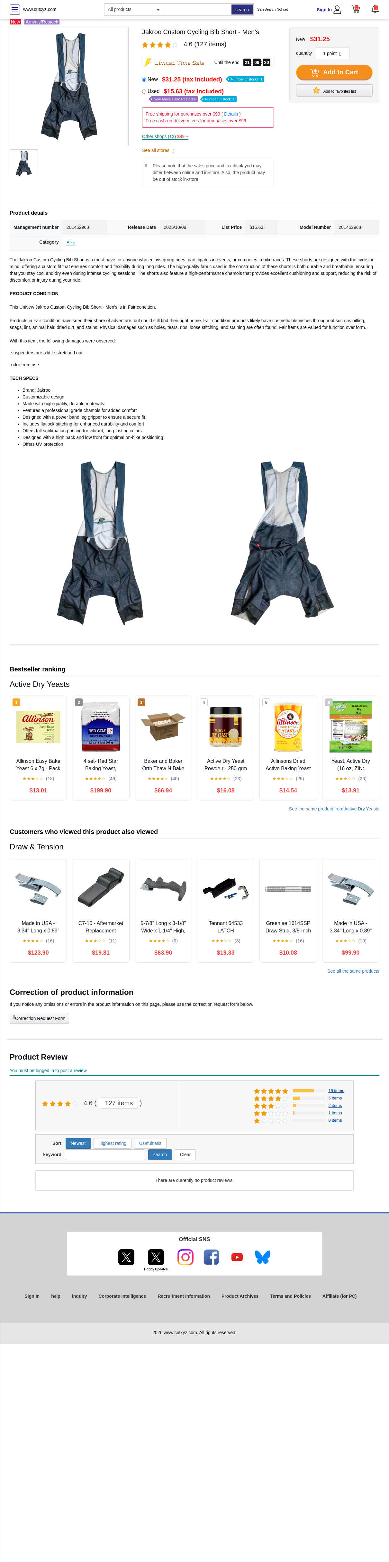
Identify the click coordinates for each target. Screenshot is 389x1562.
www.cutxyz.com (39, 9)
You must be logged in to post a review (48, 1070)
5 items (335, 1098)
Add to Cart (334, 73)
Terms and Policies (290, 1296)
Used (192, 95)
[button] (375, 9)
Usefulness (150, 1143)
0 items (335, 1120)
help (55, 1296)
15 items (336, 1090)
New (206, 79)
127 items (119, 1103)
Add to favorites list (334, 90)
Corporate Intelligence (122, 1296)
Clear (185, 1154)
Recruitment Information (184, 1296)
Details (231, 114)
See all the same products (353, 971)
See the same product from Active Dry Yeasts (334, 808)
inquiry (79, 1296)
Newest (78, 1143)
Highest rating (112, 1143)
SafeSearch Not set (272, 9)
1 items (335, 1112)
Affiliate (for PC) (339, 1296)
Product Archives (240, 1296)
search (242, 9)
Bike (71, 242)
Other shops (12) (165, 136)
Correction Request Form (39, 1018)
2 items (335, 1105)
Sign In (324, 9)
